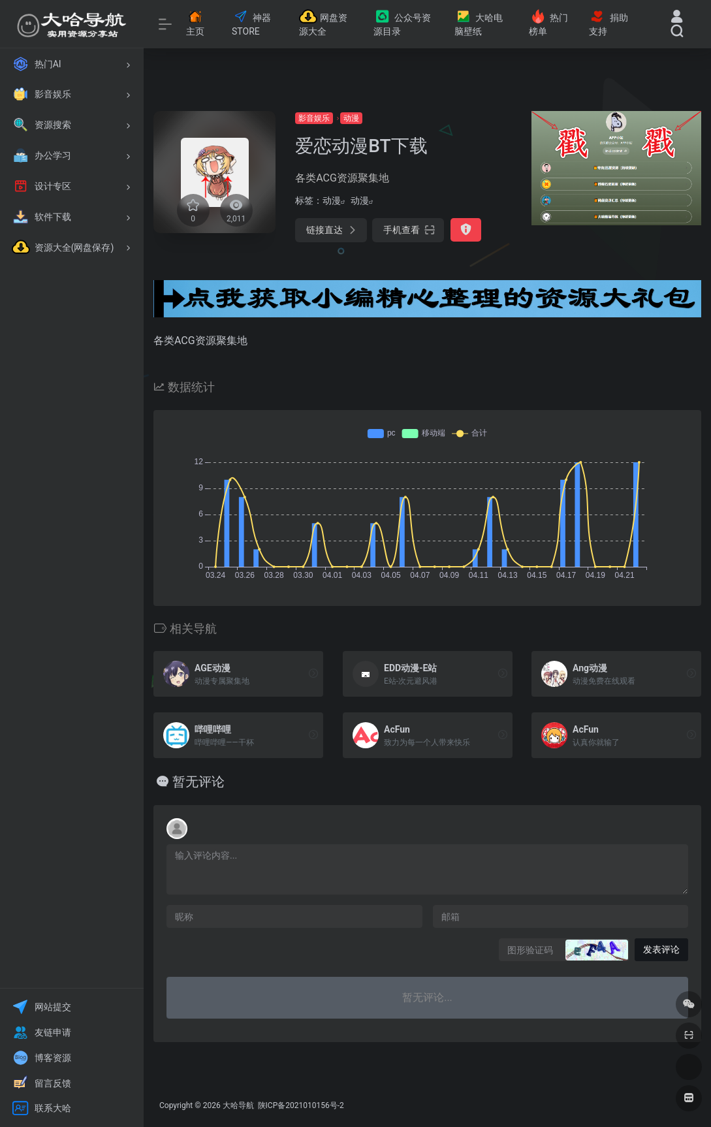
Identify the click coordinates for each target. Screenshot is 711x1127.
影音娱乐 (314, 118)
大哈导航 (238, 1105)
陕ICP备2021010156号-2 (300, 1105)
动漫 (351, 118)
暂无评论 (198, 781)
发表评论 (661, 949)
